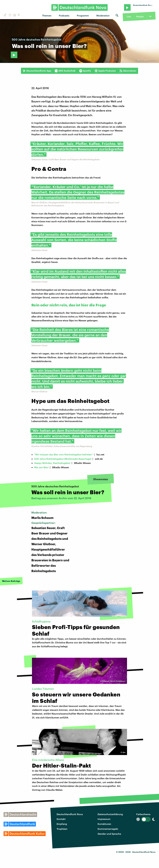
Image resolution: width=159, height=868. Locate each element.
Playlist (140, 16)
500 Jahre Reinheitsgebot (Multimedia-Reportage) (62, 458)
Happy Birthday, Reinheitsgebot (52, 462)
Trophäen (62, 828)
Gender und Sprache (109, 833)
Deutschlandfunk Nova (70, 814)
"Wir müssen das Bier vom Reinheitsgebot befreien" (63, 454)
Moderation (103, 15)
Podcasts (64, 15)
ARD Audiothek (65, 70)
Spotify (85, 70)
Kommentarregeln (108, 828)
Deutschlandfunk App (37, 70)
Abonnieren (127, 70)
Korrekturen (104, 823)
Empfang (62, 823)
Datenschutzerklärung (110, 814)
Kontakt (61, 818)
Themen (46, 15)
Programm (83, 15)
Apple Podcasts (105, 70)
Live (129, 16)
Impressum (104, 818)
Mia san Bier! (41, 467)
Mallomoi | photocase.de (147, 60)
